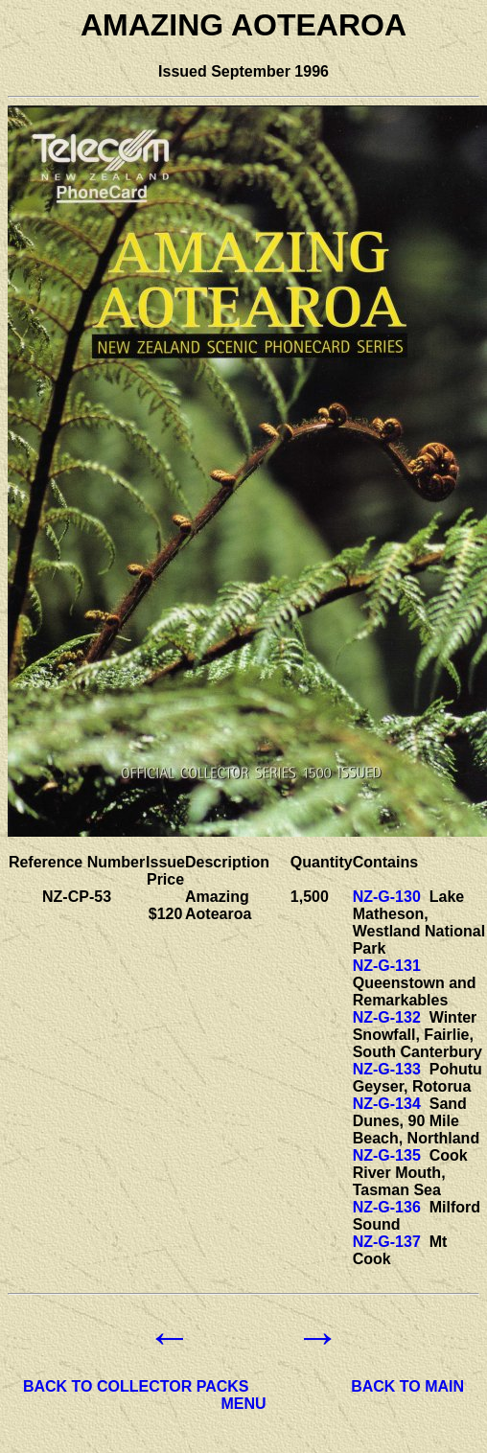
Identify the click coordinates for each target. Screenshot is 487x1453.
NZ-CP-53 (76, 896)
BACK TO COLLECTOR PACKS (136, 1386)
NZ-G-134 (387, 1104)
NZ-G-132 (387, 1017)
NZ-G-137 (387, 1242)
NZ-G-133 (387, 1069)
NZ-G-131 (387, 965)
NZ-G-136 (387, 1207)
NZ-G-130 (387, 896)
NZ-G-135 (387, 1155)
